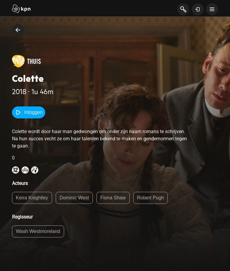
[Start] (21, 9)
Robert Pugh (150, 197)
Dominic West (74, 197)
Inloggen (29, 112)
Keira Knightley (32, 197)
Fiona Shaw (113, 197)
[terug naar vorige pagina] (18, 30)
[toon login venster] (198, 9)
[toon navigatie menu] (212, 9)
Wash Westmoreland (38, 231)
